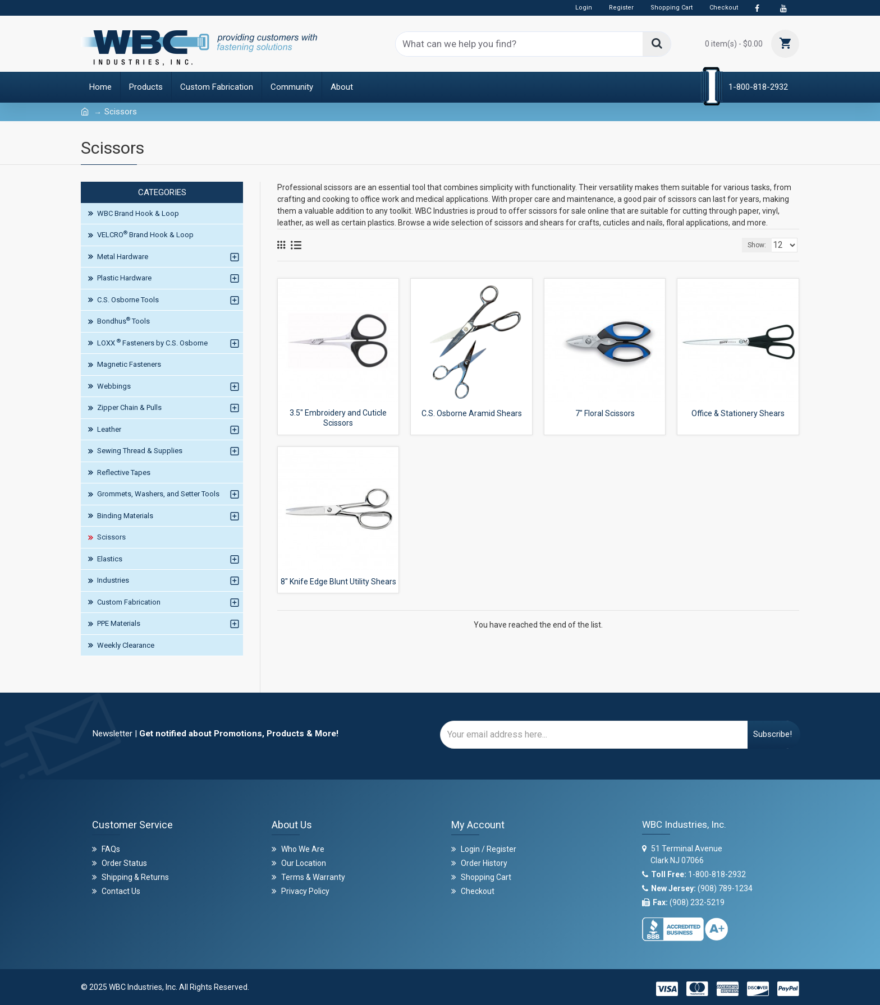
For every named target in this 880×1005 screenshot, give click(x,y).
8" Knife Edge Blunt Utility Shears (338, 581)
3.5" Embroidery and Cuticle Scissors (338, 417)
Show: (760, 245)
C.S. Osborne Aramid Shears (471, 413)
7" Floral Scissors (605, 413)
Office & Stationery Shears (738, 413)
